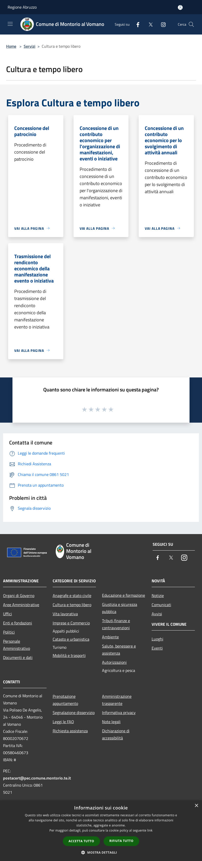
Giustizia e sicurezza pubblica (119, 608)
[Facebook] (136, 24)
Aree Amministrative (21, 605)
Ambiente (110, 637)
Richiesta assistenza (70, 731)
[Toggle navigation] (10, 24)
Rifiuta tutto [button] (121, 841)
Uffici (7, 614)
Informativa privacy (119, 712)
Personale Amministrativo (16, 644)
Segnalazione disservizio (74, 712)
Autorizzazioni (114, 662)
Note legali (111, 722)
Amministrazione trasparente (117, 699)
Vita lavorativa (65, 614)
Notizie (158, 595)
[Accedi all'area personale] (180, 7)
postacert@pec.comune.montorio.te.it (37, 778)
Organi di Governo (18, 595)
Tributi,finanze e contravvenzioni (116, 624)
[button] (101, 852)
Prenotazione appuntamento (65, 699)
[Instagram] (161, 24)
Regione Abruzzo (22, 7)
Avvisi (157, 614)
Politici (9, 632)
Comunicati (161, 605)
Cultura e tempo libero (72, 605)
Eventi (157, 648)
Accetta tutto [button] (81, 841)
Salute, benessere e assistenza (119, 649)
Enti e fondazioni (17, 623)
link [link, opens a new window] (150, 830)
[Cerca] (191, 24)
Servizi (29, 46)
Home (11, 46)
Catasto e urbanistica (71, 639)
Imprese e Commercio (71, 623)
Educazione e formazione (123, 595)
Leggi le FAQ (63, 722)
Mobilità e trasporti (69, 655)
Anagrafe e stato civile (72, 595)
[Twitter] (148, 24)
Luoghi (157, 639)
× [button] (196, 806)
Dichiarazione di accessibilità (115, 734)
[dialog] (101, 830)
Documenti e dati (18, 657)
